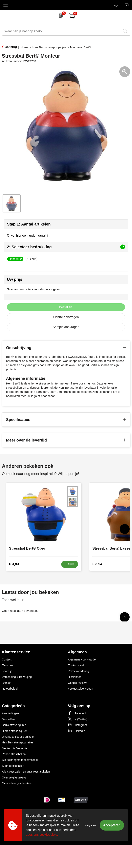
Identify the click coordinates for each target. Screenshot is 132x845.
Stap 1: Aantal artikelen (29, 224)
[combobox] (62, 31)
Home (24, 47)
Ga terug (11, 47)
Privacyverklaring (78, 671)
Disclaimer (74, 676)
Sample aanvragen (66, 327)
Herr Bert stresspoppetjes (49, 47)
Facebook (77, 713)
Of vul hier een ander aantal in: (28, 235)
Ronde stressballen (14, 754)
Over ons (7, 665)
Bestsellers (8, 719)
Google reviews (77, 682)
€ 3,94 (97, 564)
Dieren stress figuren (15, 731)
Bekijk (69, 564)
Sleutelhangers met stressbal (20, 759)
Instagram (77, 725)
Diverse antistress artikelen (18, 736)
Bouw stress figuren (14, 725)
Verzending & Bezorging (17, 676)
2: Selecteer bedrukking (66, 247)
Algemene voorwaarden (82, 659)
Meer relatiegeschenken (17, 783)
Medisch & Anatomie (14, 748)
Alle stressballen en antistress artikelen (26, 771)
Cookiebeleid (76, 665)
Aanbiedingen (10, 713)
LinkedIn (76, 731)
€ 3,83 (14, 564)
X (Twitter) (77, 719)
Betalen (6, 682)
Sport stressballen (13, 765)
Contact (6, 659)
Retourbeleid (10, 688)
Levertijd (7, 671)
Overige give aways (14, 777)
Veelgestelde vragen (80, 688)
